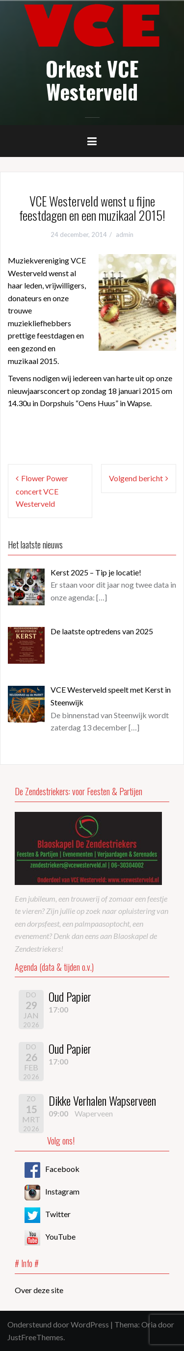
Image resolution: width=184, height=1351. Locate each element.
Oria (149, 1324)
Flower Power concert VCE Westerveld (42, 490)
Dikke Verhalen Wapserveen (102, 1100)
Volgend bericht (136, 478)
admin (124, 234)
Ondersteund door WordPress (58, 1324)
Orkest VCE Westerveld (92, 79)
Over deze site (39, 1290)
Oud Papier (70, 996)
